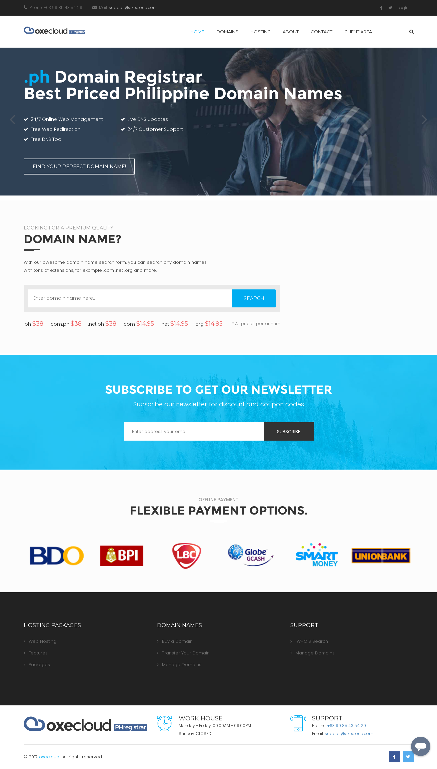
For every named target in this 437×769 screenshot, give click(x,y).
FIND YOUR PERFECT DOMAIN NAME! (79, 167)
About (291, 31)
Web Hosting (40, 641)
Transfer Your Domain (183, 653)
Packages (37, 664)
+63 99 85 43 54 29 (346, 725)
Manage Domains (179, 664)
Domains (227, 31)
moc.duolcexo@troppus (133, 7)
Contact (321, 31)
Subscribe (288, 431)
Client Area (358, 31)
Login (403, 8)
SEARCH (254, 298)
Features (36, 653)
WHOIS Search (309, 641)
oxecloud (50, 757)
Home (197, 31)
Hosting (260, 31)
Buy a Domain (175, 641)
